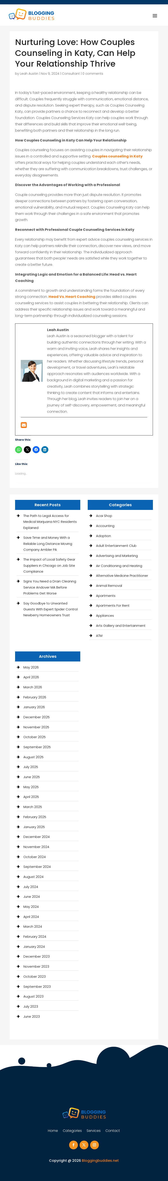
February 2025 (34, 817)
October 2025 (34, 737)
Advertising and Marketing (117, 555)
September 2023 (37, 986)
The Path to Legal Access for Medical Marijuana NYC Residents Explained (50, 521)
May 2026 (31, 667)
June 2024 (31, 896)
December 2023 (36, 956)
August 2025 (33, 757)
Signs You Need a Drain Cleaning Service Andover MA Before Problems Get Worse (49, 587)
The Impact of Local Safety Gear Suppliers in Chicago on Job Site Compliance (49, 565)
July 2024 (30, 886)
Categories (72, 1131)
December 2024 (36, 836)
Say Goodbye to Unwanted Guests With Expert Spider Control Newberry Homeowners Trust (50, 609)
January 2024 (34, 946)
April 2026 (31, 677)
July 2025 (30, 767)
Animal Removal (109, 585)
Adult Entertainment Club (116, 545)
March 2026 (32, 687)
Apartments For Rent (113, 605)
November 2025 (36, 727)
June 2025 (31, 777)
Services (94, 1131)
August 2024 (33, 876)
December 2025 (36, 717)
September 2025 (37, 747)
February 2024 (34, 936)
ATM (99, 635)
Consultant (71, 73)
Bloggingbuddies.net (100, 1160)
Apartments (106, 595)
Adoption (103, 536)
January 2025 (34, 827)
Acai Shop (104, 515)
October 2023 (34, 976)
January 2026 (34, 707)
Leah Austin (29, 73)
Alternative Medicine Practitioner (122, 575)
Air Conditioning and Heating (119, 565)
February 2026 (34, 697)
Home (53, 1131)
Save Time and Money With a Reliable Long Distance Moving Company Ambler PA (47, 543)
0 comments (92, 73)
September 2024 (37, 866)
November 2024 (36, 846)
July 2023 (30, 1006)
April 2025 (31, 796)
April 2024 (31, 916)
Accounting (105, 525)
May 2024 (31, 906)
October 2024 (34, 857)
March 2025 (32, 807)
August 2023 (33, 996)
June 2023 (31, 1016)
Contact (112, 1131)
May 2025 (31, 787)
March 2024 (32, 926)
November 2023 (36, 966)
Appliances (105, 615)
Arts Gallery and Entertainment (120, 625)
